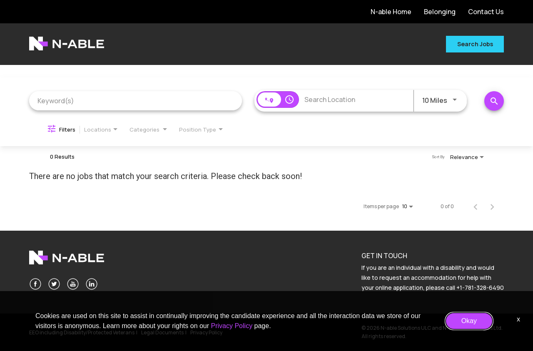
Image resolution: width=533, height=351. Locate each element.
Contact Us (486, 11)
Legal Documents (162, 332)
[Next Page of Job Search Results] (492, 206)
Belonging (440, 11)
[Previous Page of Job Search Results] (475, 206)
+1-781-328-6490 (480, 287)
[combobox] (135, 100)
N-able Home (391, 11)
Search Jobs (475, 44)
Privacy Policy (206, 332)
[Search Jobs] (494, 101)
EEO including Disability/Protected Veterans (81, 332)
